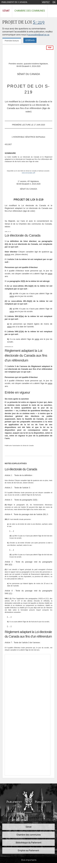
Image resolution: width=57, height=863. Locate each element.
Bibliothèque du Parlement (28, 842)
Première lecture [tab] (12, 41)
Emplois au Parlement (28, 850)
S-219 (39, 22)
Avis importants (28, 860)
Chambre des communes (29, 10)
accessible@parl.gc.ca (38, 34)
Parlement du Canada (14, 2)
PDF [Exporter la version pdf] (50, 48)
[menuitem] (45, 2)
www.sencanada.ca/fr (28, 173)
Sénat (6, 10)
